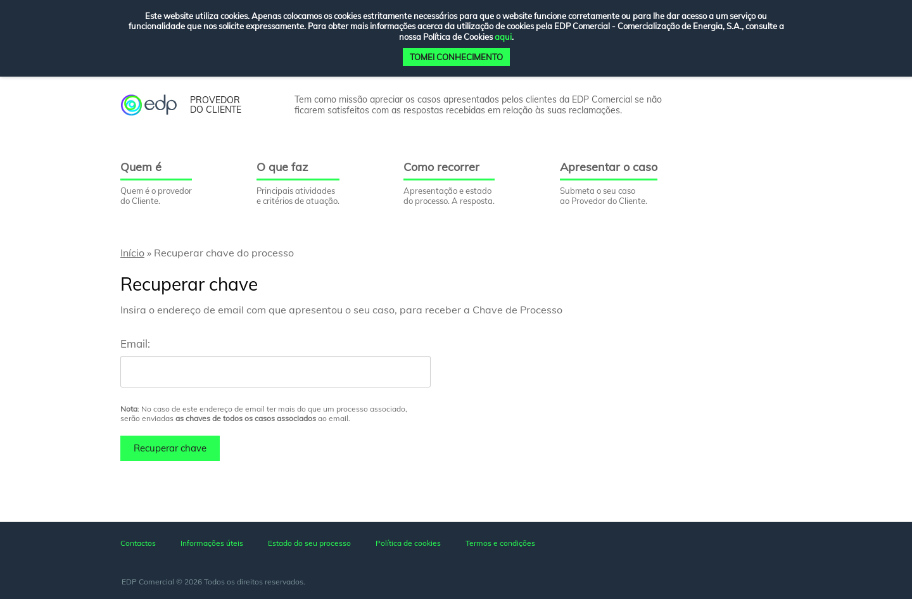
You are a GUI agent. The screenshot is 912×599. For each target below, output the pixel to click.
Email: (135, 343)
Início (132, 252)
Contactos (138, 543)
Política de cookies (408, 543)
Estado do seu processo (309, 543)
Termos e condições (500, 543)
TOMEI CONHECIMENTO (456, 57)
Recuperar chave (170, 448)
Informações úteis (211, 543)
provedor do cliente (215, 105)
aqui (503, 37)
